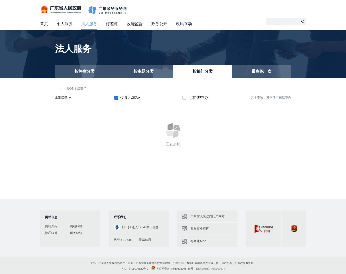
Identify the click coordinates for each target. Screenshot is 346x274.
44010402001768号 (181, 268)
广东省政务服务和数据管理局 (153, 263)
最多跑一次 (262, 71)
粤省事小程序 (199, 228)
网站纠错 (76, 226)
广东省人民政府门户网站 (207, 216)
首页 (44, 24)
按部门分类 (203, 71)
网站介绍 (51, 226)
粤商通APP (198, 241)
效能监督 (135, 24)
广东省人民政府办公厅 (111, 263)
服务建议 (76, 233)
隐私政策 (51, 233)
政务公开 (159, 24)
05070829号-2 (140, 268)
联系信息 (145, 239)
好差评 (112, 24)
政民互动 (184, 24)
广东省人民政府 (61, 9)
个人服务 (65, 24)
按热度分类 (85, 71)
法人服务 (89, 24)
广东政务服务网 (107, 10)
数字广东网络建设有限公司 (203, 263)
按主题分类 (144, 71)
